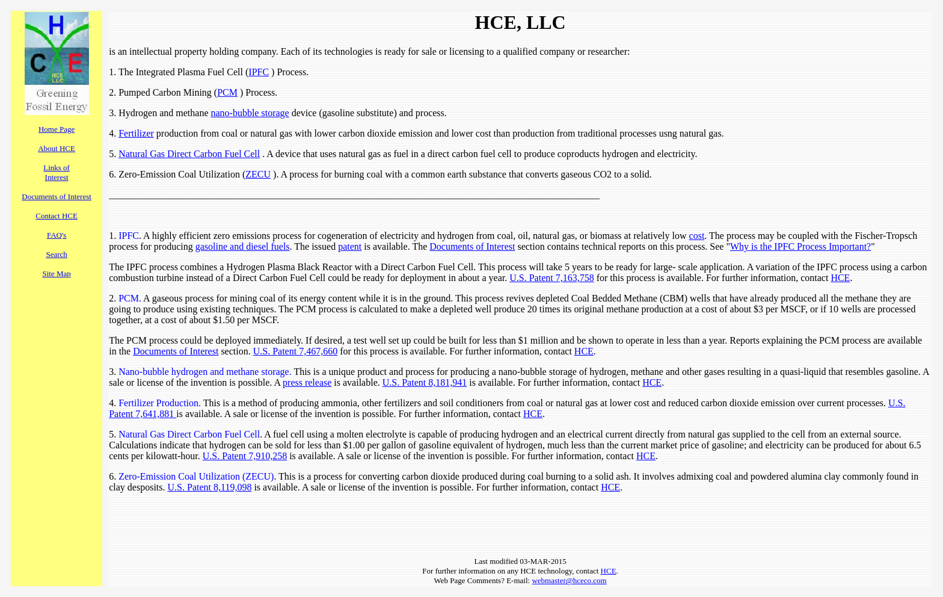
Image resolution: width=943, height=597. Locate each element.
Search (56, 254)
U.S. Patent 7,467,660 (295, 351)
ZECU (258, 174)
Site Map (56, 273)
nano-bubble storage (249, 113)
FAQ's (56, 235)
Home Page (56, 129)
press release (307, 382)
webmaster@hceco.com (569, 580)
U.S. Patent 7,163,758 (551, 278)
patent (349, 246)
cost (697, 235)
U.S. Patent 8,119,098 (210, 487)
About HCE (56, 148)
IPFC (258, 72)
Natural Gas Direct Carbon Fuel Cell (189, 154)
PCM (227, 92)
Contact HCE (56, 215)
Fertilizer (136, 133)
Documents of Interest (56, 196)
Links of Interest (56, 172)
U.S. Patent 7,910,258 (245, 456)
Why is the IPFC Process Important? (800, 246)
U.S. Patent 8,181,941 (424, 382)
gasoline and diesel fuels (242, 246)
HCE (840, 278)
